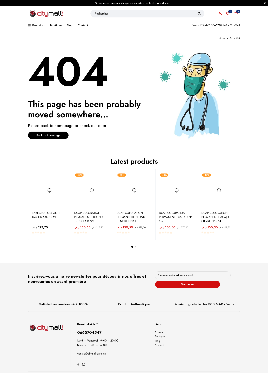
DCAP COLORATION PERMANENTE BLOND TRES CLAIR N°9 (88, 217)
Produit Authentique (134, 298)
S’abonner (227, 277)
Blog (157, 335)
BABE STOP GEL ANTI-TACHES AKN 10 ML (46, 215)
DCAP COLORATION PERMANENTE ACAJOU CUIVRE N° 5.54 (215, 217)
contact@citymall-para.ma (91, 348)
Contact (159, 340)
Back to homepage (51, 135)
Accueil (159, 327)
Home (222, 38)
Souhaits (228, 15)
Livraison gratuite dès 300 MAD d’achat (204, 298)
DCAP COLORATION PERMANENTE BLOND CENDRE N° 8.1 (131, 217)
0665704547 (90, 327)
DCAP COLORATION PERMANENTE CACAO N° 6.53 (175, 217)
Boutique (160, 331)
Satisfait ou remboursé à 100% (63, 298)
